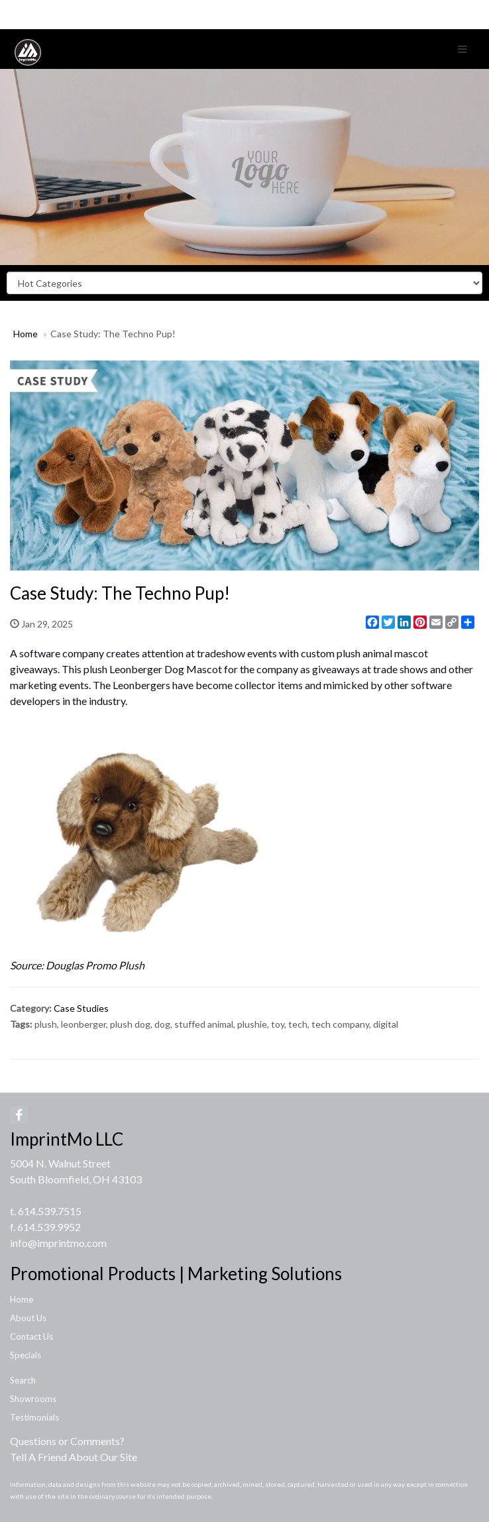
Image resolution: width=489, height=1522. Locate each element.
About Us (28, 1318)
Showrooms (33, 1398)
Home (25, 333)
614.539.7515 (50, 1211)
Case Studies (81, 1008)
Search (23, 1380)
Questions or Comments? (67, 1441)
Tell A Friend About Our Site (73, 1456)
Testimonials (34, 1417)
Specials (25, 1355)
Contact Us (31, 1336)
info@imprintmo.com (58, 1242)
